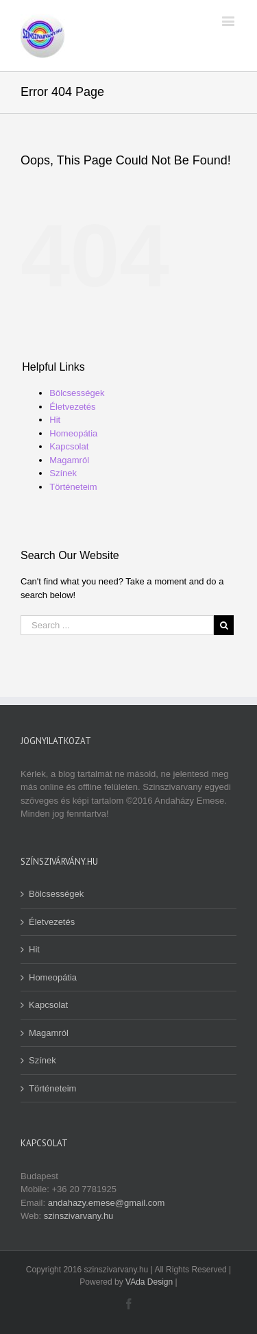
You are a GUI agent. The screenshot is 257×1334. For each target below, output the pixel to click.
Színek (63, 473)
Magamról (69, 460)
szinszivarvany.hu (79, 1216)
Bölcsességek (76, 393)
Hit (54, 420)
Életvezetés (72, 407)
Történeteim (73, 487)
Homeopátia (73, 433)
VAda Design (149, 1282)
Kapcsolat (68, 446)
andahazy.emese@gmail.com (106, 1203)
